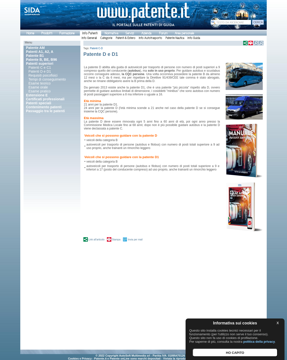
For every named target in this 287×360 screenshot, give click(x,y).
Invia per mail (135, 239)
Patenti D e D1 (39, 71)
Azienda (146, 33)
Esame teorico (39, 83)
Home (30, 33)
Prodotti (46, 33)
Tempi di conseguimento (47, 79)
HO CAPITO (235, 353)
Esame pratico (39, 91)
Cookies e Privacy (80, 358)
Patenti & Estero (125, 38)
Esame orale (38, 87)
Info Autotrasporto (150, 38)
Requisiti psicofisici (42, 75)
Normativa (111, 33)
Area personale (184, 33)
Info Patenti (89, 33)
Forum (163, 33)
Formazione (66, 33)
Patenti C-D (96, 48)
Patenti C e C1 (39, 67)
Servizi (129, 33)
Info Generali (89, 38)
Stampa (116, 239)
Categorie (106, 38)
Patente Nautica (175, 38)
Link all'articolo (96, 239)
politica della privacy (259, 341)
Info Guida (194, 38)
